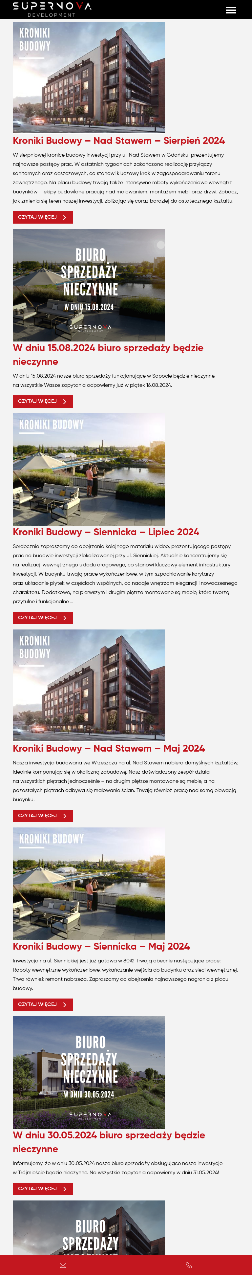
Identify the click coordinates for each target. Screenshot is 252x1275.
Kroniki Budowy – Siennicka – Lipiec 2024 (106, 533)
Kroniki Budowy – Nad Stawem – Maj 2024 (109, 749)
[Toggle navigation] (231, 9)
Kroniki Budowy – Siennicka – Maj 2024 (101, 947)
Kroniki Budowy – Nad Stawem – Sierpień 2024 (119, 141)
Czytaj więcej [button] (43, 217)
